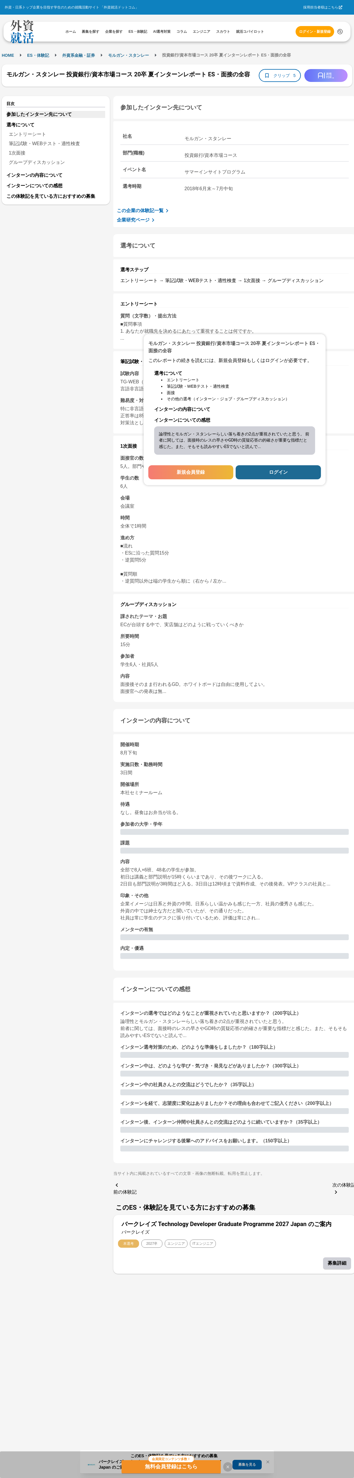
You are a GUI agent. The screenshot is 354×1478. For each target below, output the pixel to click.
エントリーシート (27, 134)
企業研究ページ (137, 220)
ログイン (278, 472)
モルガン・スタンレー (128, 55)
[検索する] (339, 31)
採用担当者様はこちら (320, 7)
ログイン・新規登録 (315, 32)
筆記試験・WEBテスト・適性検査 (44, 143)
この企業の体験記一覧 (144, 210)
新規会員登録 (191, 472)
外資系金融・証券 (78, 55)
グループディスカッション (37, 162)
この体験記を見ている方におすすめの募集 (50, 196)
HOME (8, 55)
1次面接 (17, 152)
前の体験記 (125, 1188)
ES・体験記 (38, 55)
